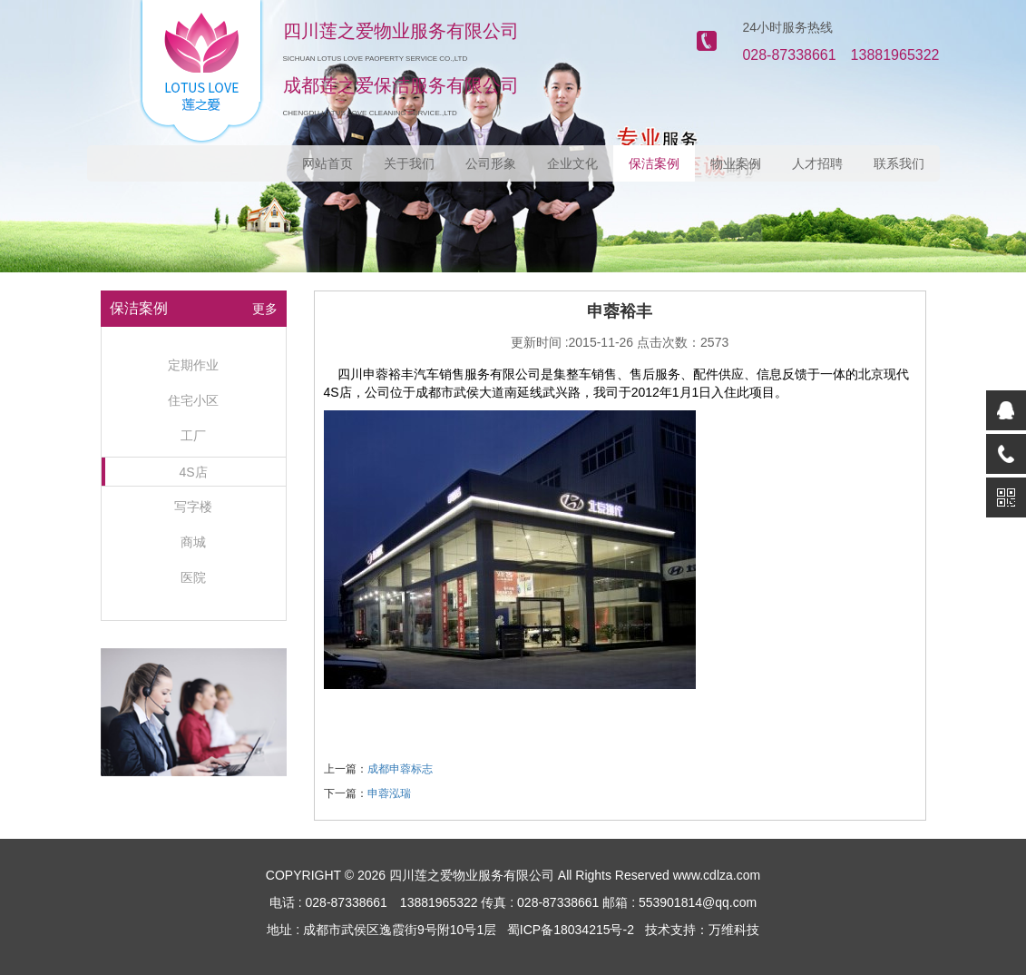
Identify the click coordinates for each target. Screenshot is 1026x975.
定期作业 (193, 365)
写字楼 (193, 506)
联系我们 (899, 163)
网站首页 (327, 163)
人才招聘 (817, 163)
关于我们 (409, 163)
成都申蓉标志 (400, 769)
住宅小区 (193, 400)
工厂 (193, 435)
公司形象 (490, 163)
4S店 (193, 472)
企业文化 (572, 163)
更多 (265, 308)
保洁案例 (654, 163)
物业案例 (735, 163)
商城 (193, 542)
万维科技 (733, 929)
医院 (193, 577)
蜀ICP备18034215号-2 (570, 929)
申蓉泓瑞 (389, 793)
